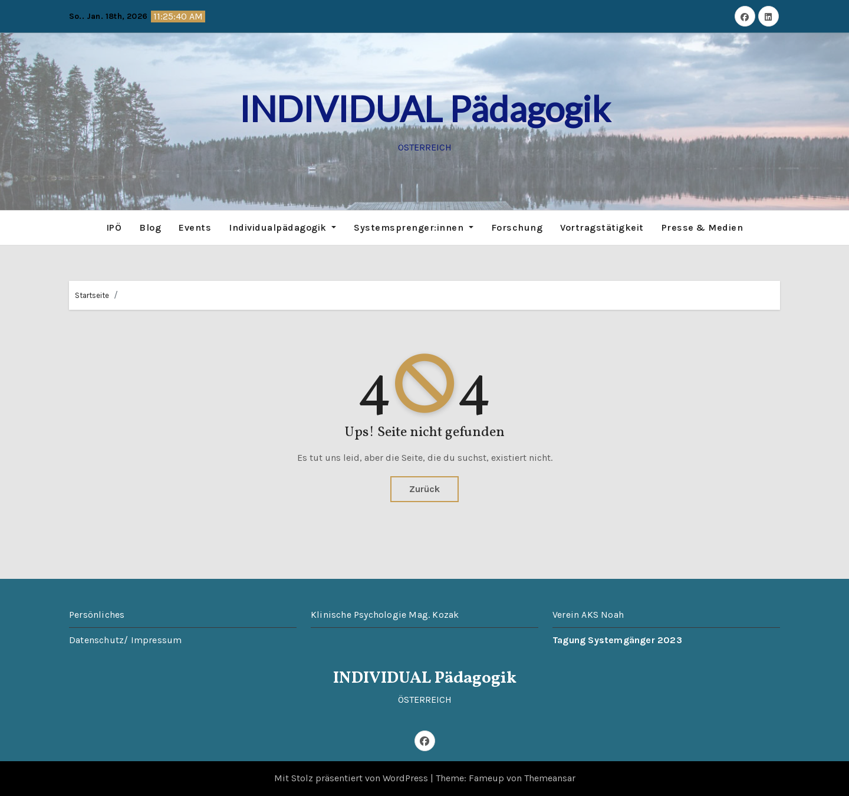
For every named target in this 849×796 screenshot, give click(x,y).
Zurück (424, 488)
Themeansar (549, 778)
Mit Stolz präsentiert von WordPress (352, 778)
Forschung (517, 227)
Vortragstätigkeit (602, 227)
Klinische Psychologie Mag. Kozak (385, 614)
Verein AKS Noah (588, 614)
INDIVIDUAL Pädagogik (424, 108)
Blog (150, 227)
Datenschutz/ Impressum (125, 640)
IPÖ (114, 227)
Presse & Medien (702, 227)
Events (195, 227)
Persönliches (96, 614)
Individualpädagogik (282, 227)
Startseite (92, 295)
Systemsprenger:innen (413, 227)
